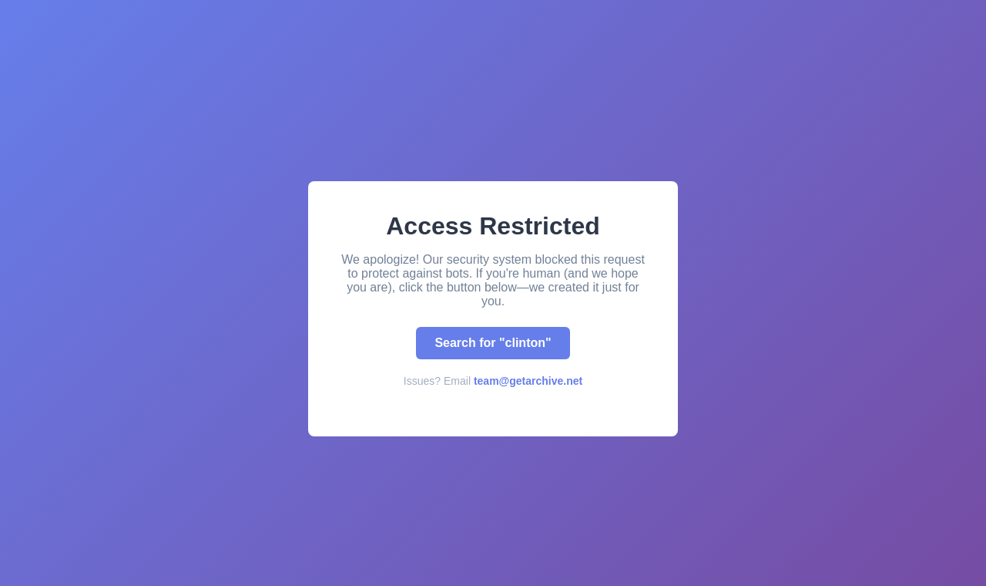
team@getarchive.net (528, 381)
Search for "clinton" (492, 342)
